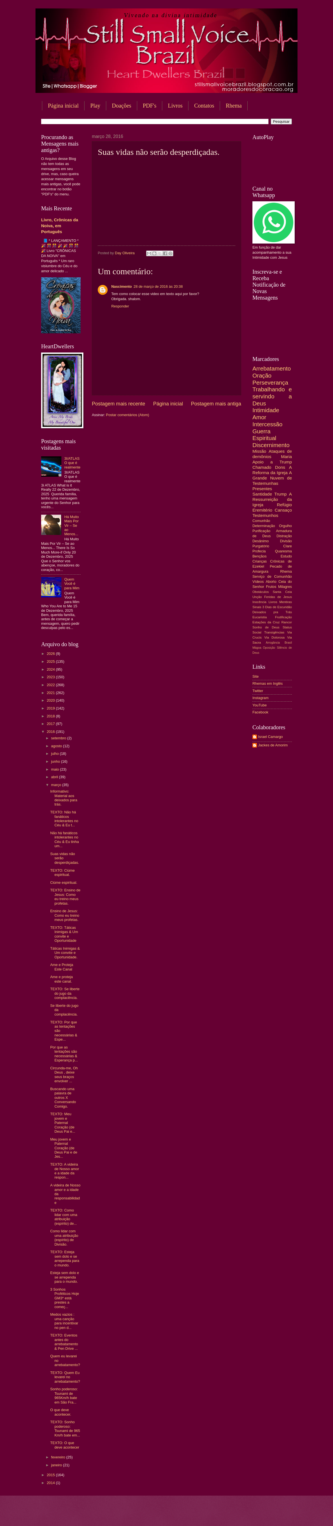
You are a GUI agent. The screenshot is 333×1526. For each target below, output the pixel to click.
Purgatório (260, 546)
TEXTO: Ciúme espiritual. (62, 872)
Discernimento (271, 445)
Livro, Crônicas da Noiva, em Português (59, 225)
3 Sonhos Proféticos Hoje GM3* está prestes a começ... (64, 1298)
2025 (51, 661)
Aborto (271, 581)
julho (55, 753)
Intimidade (265, 410)
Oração (262, 375)
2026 (51, 654)
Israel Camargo (270, 737)
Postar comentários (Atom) (127, 415)
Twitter (257, 691)
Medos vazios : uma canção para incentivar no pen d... (64, 1320)
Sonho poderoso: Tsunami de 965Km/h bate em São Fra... (64, 1395)
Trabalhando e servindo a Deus (272, 396)
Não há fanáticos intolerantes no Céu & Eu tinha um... (64, 839)
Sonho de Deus (265, 627)
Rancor (286, 622)
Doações (121, 105)
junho (56, 761)
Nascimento (121, 286)
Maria (286, 456)
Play (95, 105)
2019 (51, 708)
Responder (120, 306)
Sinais (256, 607)
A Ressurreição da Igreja (272, 499)
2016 (51, 731)
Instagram (260, 698)
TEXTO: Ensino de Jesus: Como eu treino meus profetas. (65, 896)
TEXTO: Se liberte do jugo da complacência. (64, 993)
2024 (51, 669)
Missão (259, 451)
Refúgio (284, 504)
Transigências (274, 632)
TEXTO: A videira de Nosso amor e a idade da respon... (64, 1170)
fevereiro (58, 1457)
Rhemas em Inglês (267, 683)
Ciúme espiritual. (63, 882)
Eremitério (262, 510)
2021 (51, 693)
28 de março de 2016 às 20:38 (158, 286)
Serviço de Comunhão (272, 576)
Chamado (261, 467)
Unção (257, 597)
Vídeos (258, 581)
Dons (280, 467)
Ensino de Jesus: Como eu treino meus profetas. (64, 915)
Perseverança (270, 382)
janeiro (57, 1465)
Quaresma (283, 551)
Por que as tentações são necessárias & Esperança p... (64, 1053)
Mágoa (256, 647)
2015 (51, 1475)
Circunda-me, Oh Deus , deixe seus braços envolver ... (64, 1074)
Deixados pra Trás (272, 612)
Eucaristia (259, 617)
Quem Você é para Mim (71, 583)
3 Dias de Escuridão (277, 607)
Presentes (262, 488)
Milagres (285, 586)
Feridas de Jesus (278, 597)
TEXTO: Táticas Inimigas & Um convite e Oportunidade (64, 934)
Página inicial (63, 105)
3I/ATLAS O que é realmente (72, 462)
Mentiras (285, 602)
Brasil (288, 642)
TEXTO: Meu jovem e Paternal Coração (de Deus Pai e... (62, 1123)
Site (255, 676)
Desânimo (260, 541)
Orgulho (285, 526)
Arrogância (273, 642)
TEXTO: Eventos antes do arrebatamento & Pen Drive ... (64, 1341)
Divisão (286, 541)
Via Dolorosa (274, 637)
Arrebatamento (271, 368)
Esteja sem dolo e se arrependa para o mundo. (64, 1277)
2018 (51, 716)
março (56, 785)
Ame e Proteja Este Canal (61, 967)
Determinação (263, 526)
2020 (51, 700)
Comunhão (261, 521)
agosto (57, 746)
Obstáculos (260, 592)
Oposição (269, 647)
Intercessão (267, 424)
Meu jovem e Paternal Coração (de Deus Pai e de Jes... (63, 1148)
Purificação (261, 531)
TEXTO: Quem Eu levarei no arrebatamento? (65, 1377)
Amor (259, 417)
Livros (175, 105)
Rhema (234, 105)
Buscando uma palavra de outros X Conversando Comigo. (63, 1097)
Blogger (212, 1515)
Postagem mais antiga (216, 404)
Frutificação (283, 617)
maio (55, 769)
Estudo (286, 556)
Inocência (259, 602)
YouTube (259, 705)
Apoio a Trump (272, 461)
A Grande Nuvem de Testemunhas (272, 478)
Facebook (260, 712)
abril (55, 777)
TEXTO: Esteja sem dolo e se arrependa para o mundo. (64, 1258)
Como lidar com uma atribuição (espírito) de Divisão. (64, 1237)
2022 (51, 685)
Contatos (204, 105)
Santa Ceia (282, 592)
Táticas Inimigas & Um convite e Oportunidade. (65, 952)
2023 (51, 677)
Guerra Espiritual (264, 434)
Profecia (259, 551)
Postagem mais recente (118, 404)
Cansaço (283, 510)
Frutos (271, 586)
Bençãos (259, 556)
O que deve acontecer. (60, 1412)
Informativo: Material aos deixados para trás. (63, 797)
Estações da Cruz (266, 622)
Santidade (262, 494)
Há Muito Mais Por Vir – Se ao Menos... (71, 525)
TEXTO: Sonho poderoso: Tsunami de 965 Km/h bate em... (65, 1428)
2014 (51, 1483)
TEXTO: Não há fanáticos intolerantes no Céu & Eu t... (64, 818)
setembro (59, 738)
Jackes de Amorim (273, 745)
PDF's (149, 105)
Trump (280, 494)
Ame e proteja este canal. (61, 979)
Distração (284, 536)
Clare (287, 546)
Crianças (259, 561)
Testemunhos (265, 515)
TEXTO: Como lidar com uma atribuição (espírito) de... (63, 1216)
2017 (51, 724)
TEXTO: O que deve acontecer (64, 1445)
